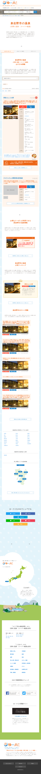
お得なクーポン (20, 7)
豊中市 (17, 435)
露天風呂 (12, 654)
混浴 (23, 657)
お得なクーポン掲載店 (20, 51)
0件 (30, 187)
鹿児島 (21, 636)
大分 (19, 634)
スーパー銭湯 (13, 663)
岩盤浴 (11, 666)
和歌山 (9, 637)
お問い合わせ (20, 763)
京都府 (20, 471)
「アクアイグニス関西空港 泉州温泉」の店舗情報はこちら (20, 203)
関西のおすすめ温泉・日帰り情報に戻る (20, 419)
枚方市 (28, 436)
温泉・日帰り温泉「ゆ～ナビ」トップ (8, 15)
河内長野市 (29, 443)
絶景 (11, 657)
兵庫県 (16, 473)
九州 (14, 5)
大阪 (6, 636)
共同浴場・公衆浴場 (26, 663)
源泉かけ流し (13, 651)
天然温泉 (23, 651)
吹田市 (17, 436)
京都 (8, 636)
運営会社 (32, 763)
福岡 (17, 634)
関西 (11, 5)
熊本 (19, 636)
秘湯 (23, 654)
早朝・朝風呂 (13, 672)
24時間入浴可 (24, 669)
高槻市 (28, 433)
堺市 (4, 435)
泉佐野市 (17, 445)
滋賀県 (26, 472)
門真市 (17, 443)
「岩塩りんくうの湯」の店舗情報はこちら (20, 167)
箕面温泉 (5, 455)
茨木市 (17, 433)
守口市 (5, 443)
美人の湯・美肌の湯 (14, 660)
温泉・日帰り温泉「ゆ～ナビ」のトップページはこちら (20, 492)
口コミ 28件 (32, 286)
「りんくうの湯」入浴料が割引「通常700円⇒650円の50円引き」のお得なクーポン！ (25, 244)
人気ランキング (26, 7)
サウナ (23, 666)
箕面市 (5, 436)
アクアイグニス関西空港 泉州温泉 (13, 178)
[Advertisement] (21, 42)
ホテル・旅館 (24, 660)
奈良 (12, 636)
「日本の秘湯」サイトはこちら (20, 716)
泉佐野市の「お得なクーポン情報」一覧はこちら (20, 255)
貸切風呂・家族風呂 (14, 669)
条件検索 (32, 7)
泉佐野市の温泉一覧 (7, 51)
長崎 (20, 634)
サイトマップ (20, 766)
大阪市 (5, 433)
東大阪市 (5, 440)
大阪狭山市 (6, 445)
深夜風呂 (23, 672)
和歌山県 (19, 481)
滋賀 (6, 637)
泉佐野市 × (5, 84)
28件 (31, 107)
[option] (10, 110)
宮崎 (17, 636)
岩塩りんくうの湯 (8, 97)
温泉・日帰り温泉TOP (6, 5)
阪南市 (17, 440)
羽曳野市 (28, 440)
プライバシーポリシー (8, 763)
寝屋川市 (5, 438)
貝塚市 (28, 435)
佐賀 (22, 634)
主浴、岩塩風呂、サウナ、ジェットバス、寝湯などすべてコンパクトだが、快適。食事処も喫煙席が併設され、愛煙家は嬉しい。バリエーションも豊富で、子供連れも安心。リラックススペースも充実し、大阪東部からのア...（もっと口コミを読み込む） (17, 155)
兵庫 (10, 636)
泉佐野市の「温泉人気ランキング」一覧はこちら (20, 302)
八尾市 (17, 438)
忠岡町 (28, 438)
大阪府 (19, 15)
